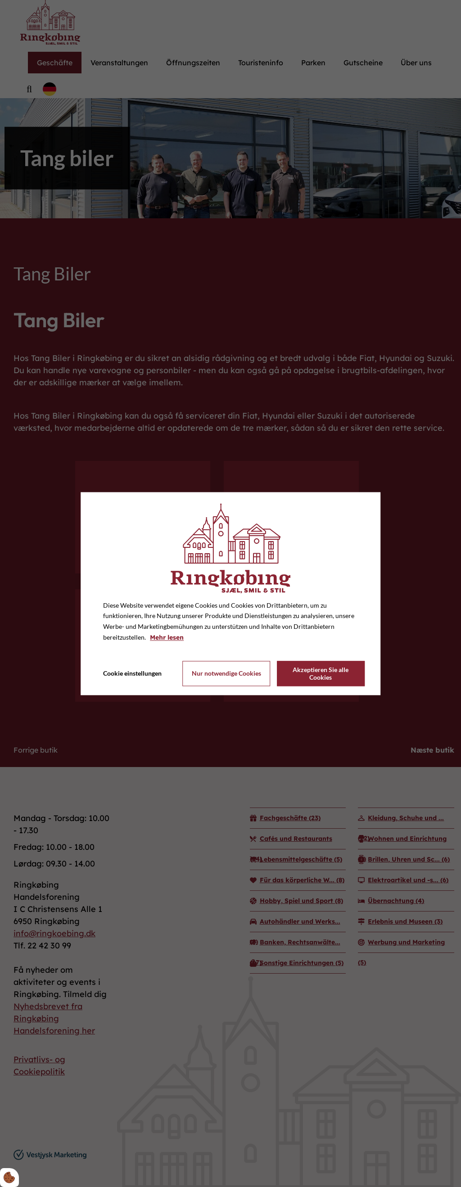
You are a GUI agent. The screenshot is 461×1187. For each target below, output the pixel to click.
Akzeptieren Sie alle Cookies (320, 673)
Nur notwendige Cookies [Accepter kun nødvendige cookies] (226, 673)
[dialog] (230, 593)
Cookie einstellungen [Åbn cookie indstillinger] (132, 673)
